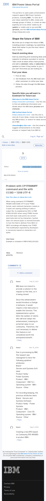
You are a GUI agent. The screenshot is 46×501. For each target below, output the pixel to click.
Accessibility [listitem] (9, 494)
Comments (14, 265)
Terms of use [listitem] (9, 490)
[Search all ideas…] (14, 136)
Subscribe (38, 145)
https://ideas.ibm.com (21, 115)
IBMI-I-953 (15, 142)
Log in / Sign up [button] (37, 136)
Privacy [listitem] (7, 487)
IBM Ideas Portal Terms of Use (31, 453)
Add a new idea (8, 145)
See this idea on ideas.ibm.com (19, 197)
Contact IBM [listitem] (9, 483)
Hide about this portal (20, 7)
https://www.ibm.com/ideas (23, 102)
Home (5, 142)
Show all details (23, 171)
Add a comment (24, 273)
